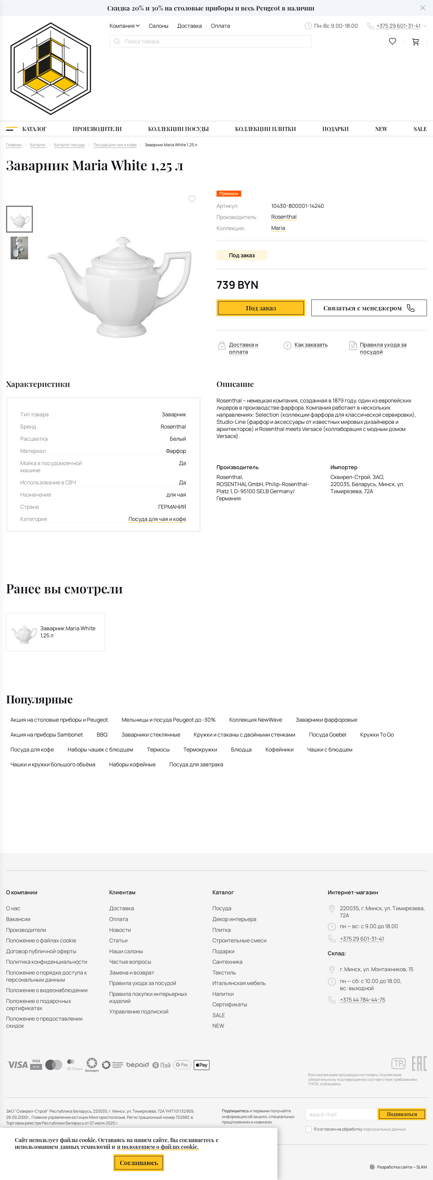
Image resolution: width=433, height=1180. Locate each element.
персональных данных (384, 1129)
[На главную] (50, 34)
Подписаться (402, 1114)
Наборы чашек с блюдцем (100, 681)
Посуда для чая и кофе (157, 451)
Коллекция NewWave (255, 651)
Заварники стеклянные (150, 666)
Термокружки (200, 681)
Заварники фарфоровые (326, 651)
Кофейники (280, 681)
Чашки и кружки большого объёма (52, 696)
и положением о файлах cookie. (158, 1146)
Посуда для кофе (32, 681)
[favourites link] (392, 41)
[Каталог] (26, 60)
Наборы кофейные (132, 696)
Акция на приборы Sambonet (46, 666)
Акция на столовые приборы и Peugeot (59, 651)
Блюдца (241, 681)
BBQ (102, 666)
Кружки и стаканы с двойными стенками (244, 666)
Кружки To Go (377, 666)
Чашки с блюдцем (329, 681)
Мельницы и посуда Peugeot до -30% (168, 651)
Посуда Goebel (327, 666)
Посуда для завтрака (196, 696)
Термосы (158, 681)
